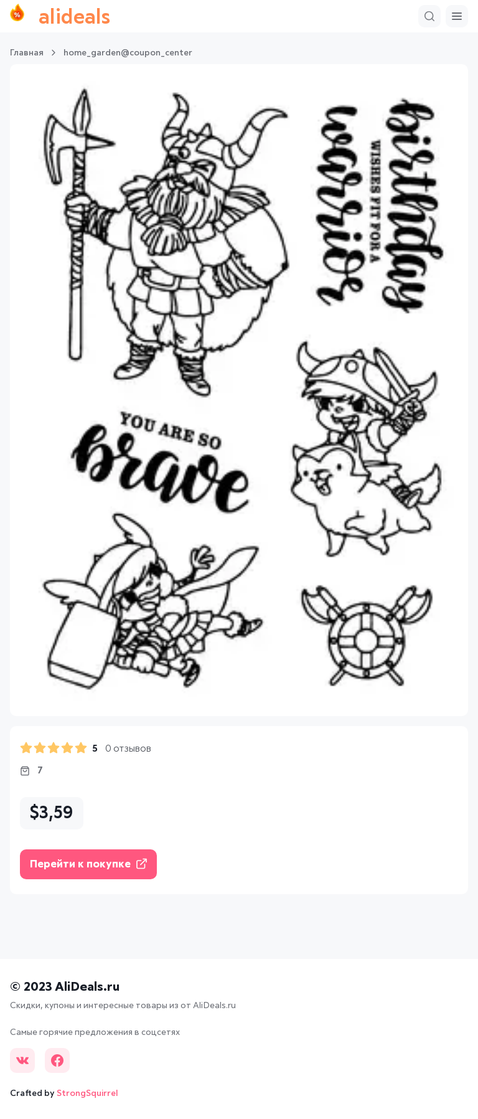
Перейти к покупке (88, 864)
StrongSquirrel (87, 1093)
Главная (27, 53)
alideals (60, 16)
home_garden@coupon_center (127, 53)
